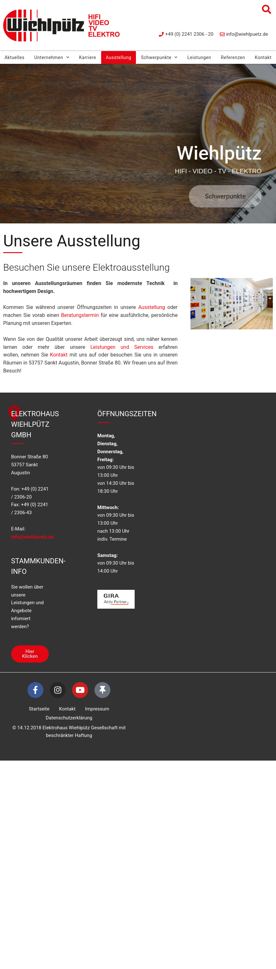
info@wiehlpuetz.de (32, 537)
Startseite (39, 709)
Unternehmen (51, 57)
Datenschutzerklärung (69, 718)
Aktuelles (14, 57)
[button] (266, 9)
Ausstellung (118, 57)
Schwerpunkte (159, 57)
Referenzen (233, 57)
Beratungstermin (80, 315)
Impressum (97, 709)
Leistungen (199, 57)
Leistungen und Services (121, 347)
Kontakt (59, 355)
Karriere (87, 57)
